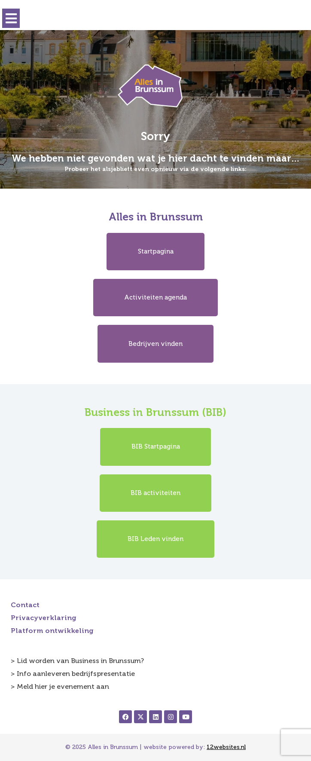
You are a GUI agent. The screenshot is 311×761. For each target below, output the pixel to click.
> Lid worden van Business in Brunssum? (77, 661)
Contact (25, 605)
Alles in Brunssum (156, 216)
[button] (11, 18)
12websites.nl (226, 747)
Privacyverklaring (43, 618)
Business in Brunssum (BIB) (155, 412)
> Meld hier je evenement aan (60, 686)
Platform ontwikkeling (52, 631)
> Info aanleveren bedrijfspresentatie (73, 673)
